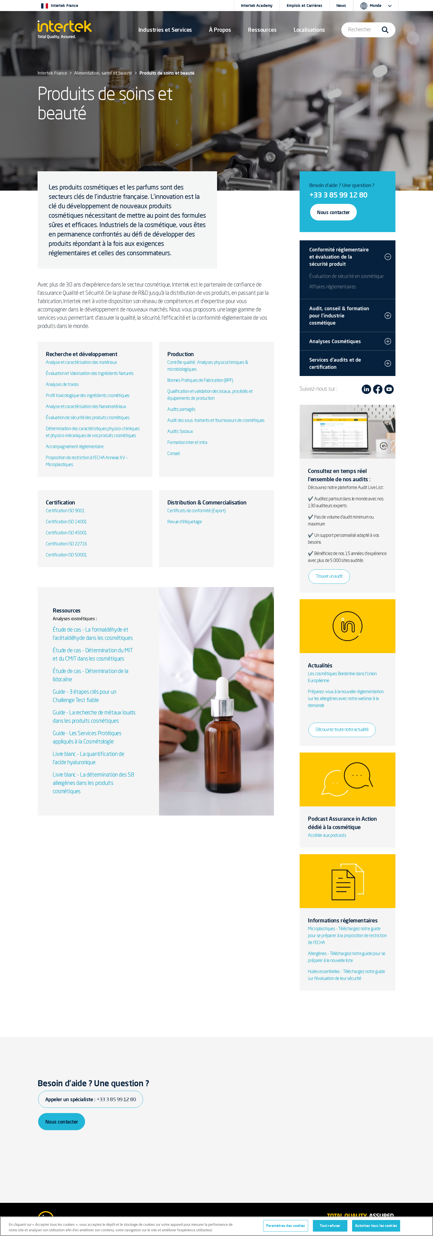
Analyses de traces (62, 385)
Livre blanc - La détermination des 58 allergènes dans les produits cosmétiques (93, 783)
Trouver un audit (329, 576)
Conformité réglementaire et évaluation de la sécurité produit (339, 256)
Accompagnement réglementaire (75, 447)
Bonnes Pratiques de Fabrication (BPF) (200, 380)
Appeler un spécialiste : (90, 1099)
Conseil (173, 454)
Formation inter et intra (187, 443)
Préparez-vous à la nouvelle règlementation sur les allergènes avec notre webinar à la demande (345, 699)
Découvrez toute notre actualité (342, 730)
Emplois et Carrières (304, 5)
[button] (165, 30)
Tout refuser (330, 1225)
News (341, 5)
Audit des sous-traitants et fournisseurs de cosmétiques (216, 421)
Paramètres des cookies (285, 1225)
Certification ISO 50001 (66, 555)
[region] (216, 1226)
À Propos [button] (220, 29)
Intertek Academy (257, 5)
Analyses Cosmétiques (335, 341)
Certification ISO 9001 (65, 511)
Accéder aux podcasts (327, 835)
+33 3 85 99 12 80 (338, 194)
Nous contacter (333, 212)
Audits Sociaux (180, 432)
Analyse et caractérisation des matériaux (81, 363)
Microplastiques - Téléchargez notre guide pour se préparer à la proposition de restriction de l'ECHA (347, 936)
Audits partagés (181, 409)
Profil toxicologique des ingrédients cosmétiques (88, 396)
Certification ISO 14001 (66, 522)
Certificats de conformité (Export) (196, 511)
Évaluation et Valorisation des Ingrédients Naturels (90, 374)
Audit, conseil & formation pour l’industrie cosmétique (339, 315)
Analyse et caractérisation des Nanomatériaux (86, 407)
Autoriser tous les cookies (376, 1225)
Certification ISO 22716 (66, 544)
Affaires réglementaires (332, 287)
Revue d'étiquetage (184, 522)
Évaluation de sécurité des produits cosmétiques (87, 418)
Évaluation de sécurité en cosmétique (346, 276)
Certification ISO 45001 (66, 533)
